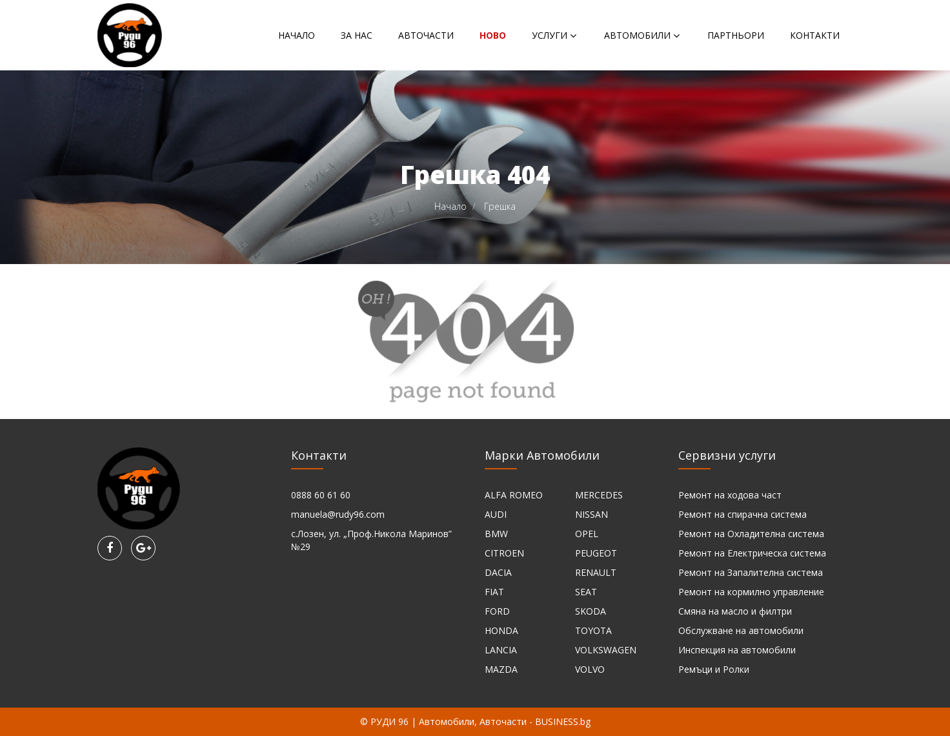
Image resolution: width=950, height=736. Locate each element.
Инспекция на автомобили (737, 650)
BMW (496, 533)
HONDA (501, 630)
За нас (356, 35)
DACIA (498, 572)
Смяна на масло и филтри (735, 611)
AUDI (496, 514)
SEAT (586, 592)
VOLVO (590, 669)
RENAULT (595, 572)
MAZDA (501, 669)
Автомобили (637, 35)
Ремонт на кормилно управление (751, 592)
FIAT (494, 592)
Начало (296, 35)
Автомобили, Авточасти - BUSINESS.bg (505, 721)
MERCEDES (599, 495)
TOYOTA (593, 630)
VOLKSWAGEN (605, 650)
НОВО (493, 35)
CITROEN (504, 553)
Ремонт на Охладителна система (751, 533)
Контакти (815, 35)
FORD (497, 611)
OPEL (586, 533)
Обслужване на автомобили (740, 630)
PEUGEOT (596, 553)
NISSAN (591, 514)
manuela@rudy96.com (338, 514)
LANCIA (501, 650)
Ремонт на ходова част (730, 495)
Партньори (735, 35)
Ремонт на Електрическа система (752, 553)
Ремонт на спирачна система (742, 514)
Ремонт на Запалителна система (750, 572)
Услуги (549, 35)
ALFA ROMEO (514, 495)
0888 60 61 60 (320, 495)
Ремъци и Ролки (713, 669)
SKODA (590, 611)
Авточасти (426, 35)
